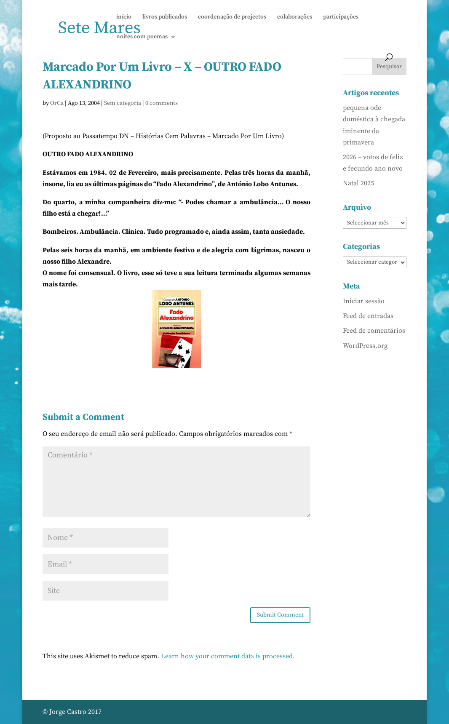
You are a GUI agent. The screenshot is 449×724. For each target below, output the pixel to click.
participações (340, 17)
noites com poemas (142, 37)
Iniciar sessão (364, 301)
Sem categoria (122, 103)
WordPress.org (365, 346)
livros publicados (164, 17)
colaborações (294, 17)
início (123, 17)
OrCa (57, 103)
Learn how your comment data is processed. (228, 656)
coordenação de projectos (232, 17)
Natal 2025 (358, 183)
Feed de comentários (374, 330)
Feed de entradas (368, 316)
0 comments (161, 103)
